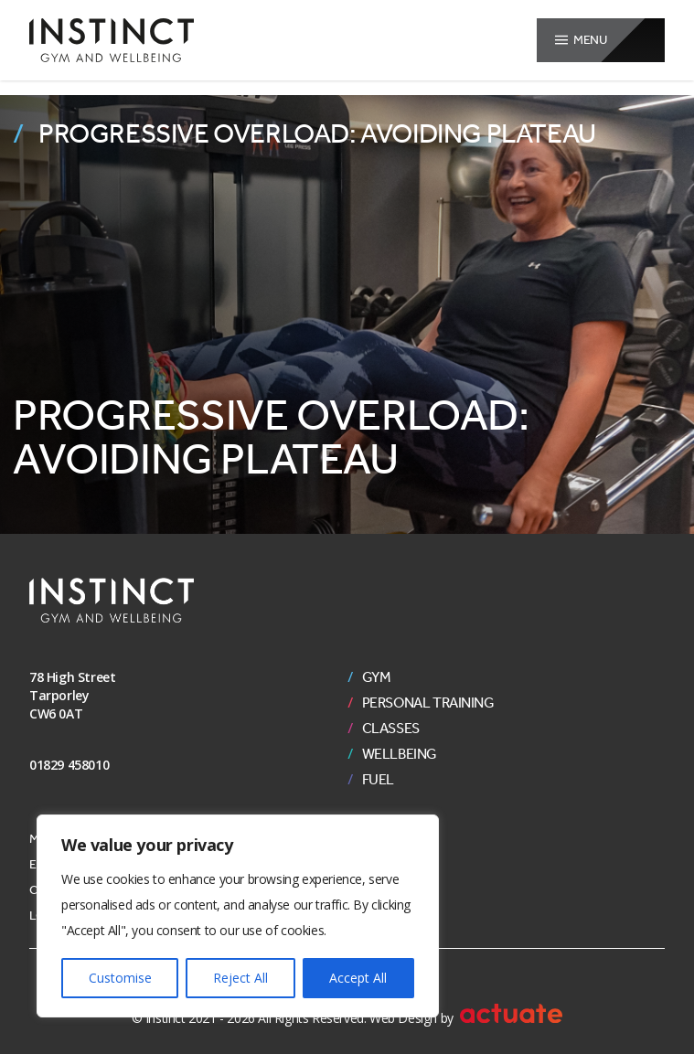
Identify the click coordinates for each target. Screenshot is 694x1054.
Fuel (378, 779)
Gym (376, 677)
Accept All (358, 977)
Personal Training (428, 703)
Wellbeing (399, 754)
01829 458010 (69, 764)
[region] (238, 915)
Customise (120, 977)
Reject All (240, 977)
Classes (391, 728)
